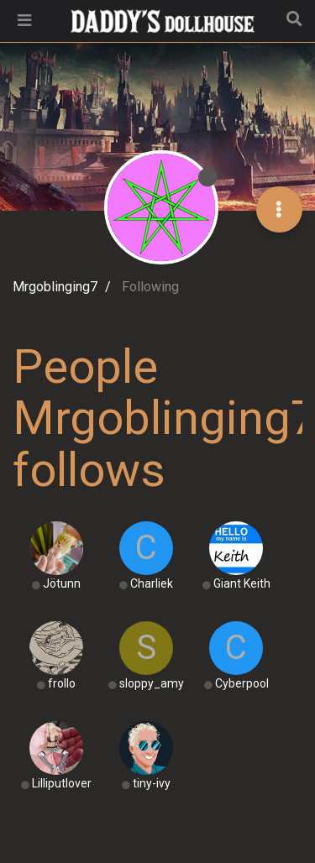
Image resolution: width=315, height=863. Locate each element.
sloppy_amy (151, 683)
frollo (62, 683)
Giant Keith (241, 583)
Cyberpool (242, 683)
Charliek (151, 583)
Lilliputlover (62, 783)
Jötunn (62, 583)
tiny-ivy (152, 783)
